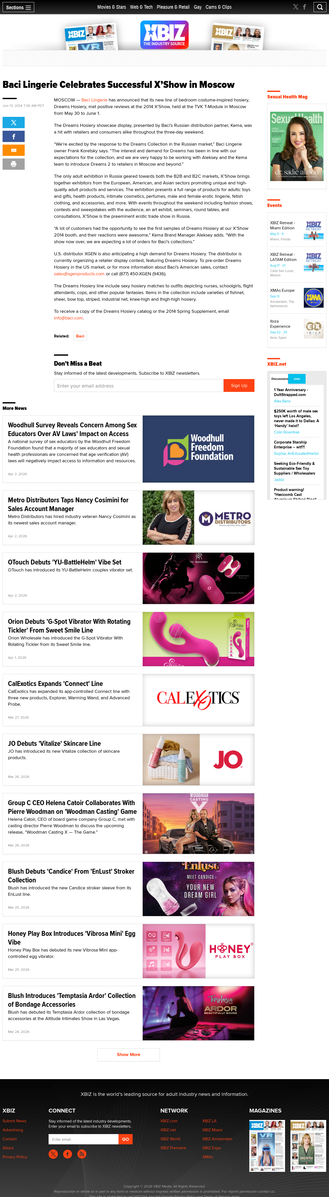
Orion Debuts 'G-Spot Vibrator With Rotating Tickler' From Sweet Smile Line (69, 625)
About (8, 1148)
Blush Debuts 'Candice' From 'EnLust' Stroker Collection (71, 875)
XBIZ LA (209, 1121)
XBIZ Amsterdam (217, 1139)
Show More (128, 1054)
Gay (198, 7)
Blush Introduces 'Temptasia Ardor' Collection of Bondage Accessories (72, 1000)
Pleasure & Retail (173, 7)
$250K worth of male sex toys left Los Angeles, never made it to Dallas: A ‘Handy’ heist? (296, 418)
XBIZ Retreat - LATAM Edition (283, 256)
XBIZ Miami (212, 1130)
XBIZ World (170, 1139)
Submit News (14, 1121)
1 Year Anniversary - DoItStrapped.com (291, 392)
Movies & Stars (111, 7)
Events (274, 205)
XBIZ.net (276, 364)
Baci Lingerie (94, 100)
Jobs (297, 378)
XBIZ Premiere (173, 1148)
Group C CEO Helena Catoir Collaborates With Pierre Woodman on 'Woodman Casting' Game (72, 807)
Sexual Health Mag (287, 96)
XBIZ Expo (211, 1148)
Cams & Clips (219, 7)
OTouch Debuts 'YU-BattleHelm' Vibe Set (64, 562)
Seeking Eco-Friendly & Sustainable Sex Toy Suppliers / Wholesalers (294, 468)
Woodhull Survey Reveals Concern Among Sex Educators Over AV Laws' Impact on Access (72, 429)
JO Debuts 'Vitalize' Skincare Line (54, 743)
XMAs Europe (282, 290)
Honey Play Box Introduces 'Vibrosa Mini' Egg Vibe (71, 937)
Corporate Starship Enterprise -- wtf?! (290, 444)
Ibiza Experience (280, 323)
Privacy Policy (15, 1157)
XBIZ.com (169, 1121)
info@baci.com (68, 318)
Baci (80, 336)
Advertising (13, 1130)
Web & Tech (141, 7)
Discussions (279, 378)
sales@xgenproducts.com (79, 273)
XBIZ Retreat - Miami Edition (282, 225)
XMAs (207, 1157)
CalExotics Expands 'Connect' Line (55, 683)
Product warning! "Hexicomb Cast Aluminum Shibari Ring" (295, 494)
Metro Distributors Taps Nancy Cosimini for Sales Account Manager (68, 504)
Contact (10, 1139)
